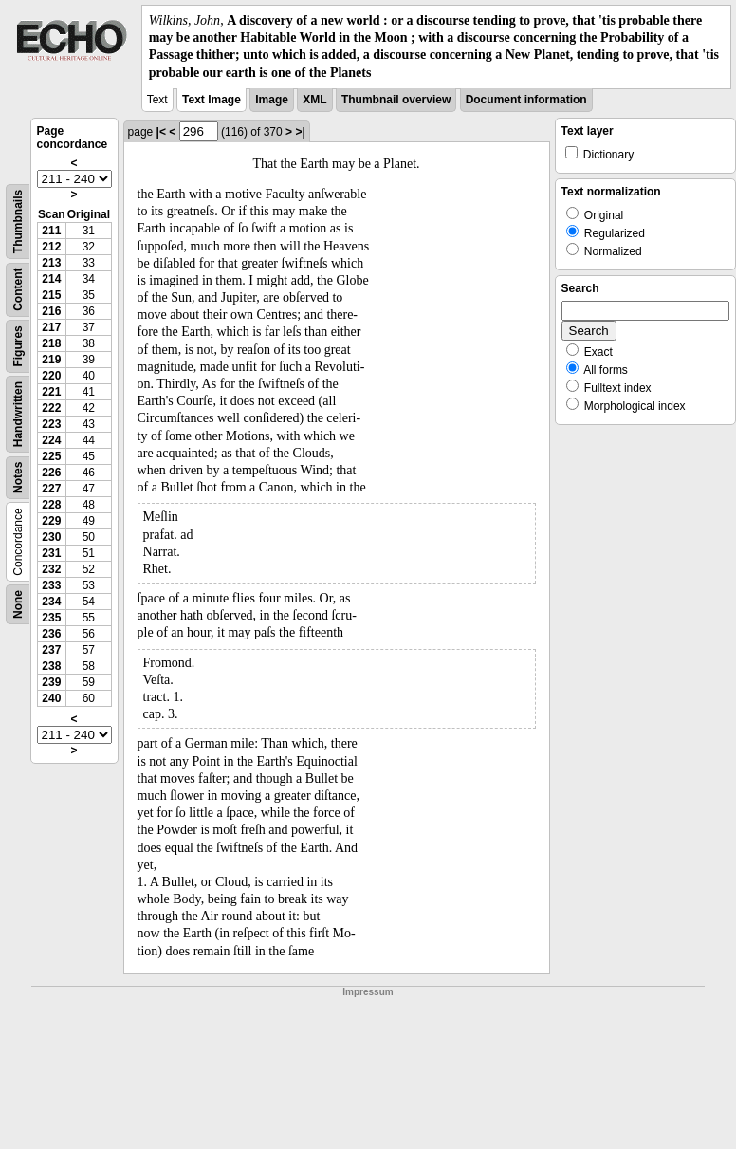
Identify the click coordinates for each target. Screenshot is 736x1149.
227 (51, 488)
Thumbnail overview (396, 99)
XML (314, 99)
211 (51, 230)
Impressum (367, 992)
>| (299, 132)
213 (51, 262)
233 (51, 585)
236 (51, 633)
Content (18, 289)
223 (51, 424)
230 (51, 537)
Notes (18, 476)
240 (51, 698)
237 (51, 650)
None (18, 604)
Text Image (211, 99)
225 (51, 456)
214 (51, 279)
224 (51, 440)
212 (51, 246)
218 (51, 343)
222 (51, 408)
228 (51, 504)
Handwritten (18, 414)
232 (51, 569)
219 (51, 359)
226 (51, 472)
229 (51, 521)
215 (51, 295)
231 (51, 553)
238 (51, 666)
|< (161, 132)
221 (51, 391)
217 (51, 327)
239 (51, 682)
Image (271, 99)
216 (51, 311)
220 (51, 375)
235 (51, 617)
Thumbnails (18, 221)
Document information (526, 99)
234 (51, 601)
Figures (18, 345)
